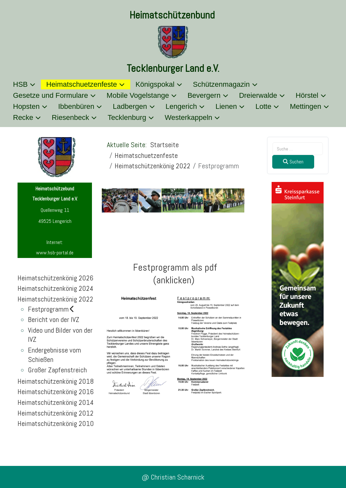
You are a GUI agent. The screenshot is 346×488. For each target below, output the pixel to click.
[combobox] (298, 148)
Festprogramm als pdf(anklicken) (175, 273)
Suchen (293, 161)
